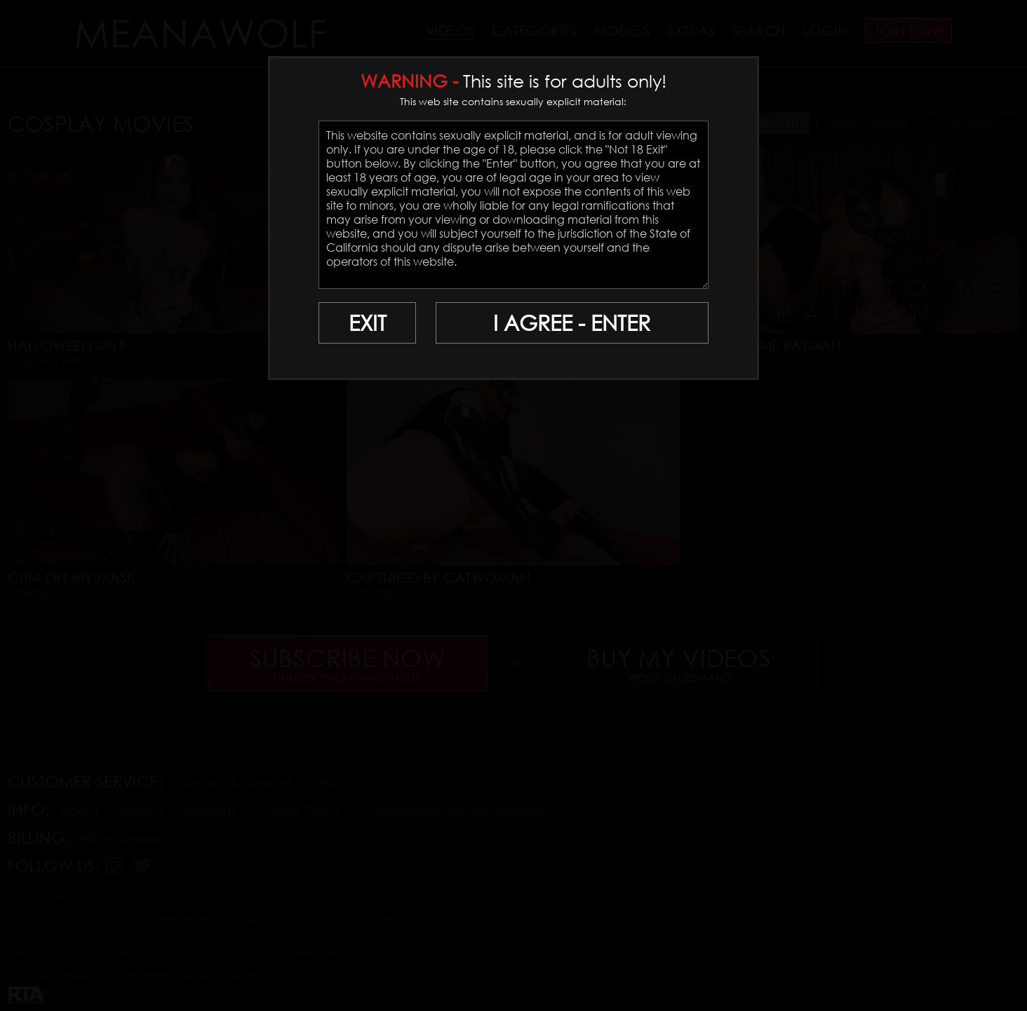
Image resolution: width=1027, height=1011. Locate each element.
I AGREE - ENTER (571, 323)
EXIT (368, 323)
